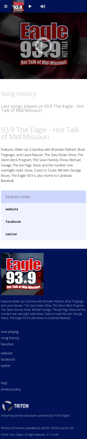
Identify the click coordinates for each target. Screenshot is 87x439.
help (4, 383)
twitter (11, 234)
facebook (13, 221)
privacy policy (11, 389)
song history (10, 338)
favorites (7, 344)
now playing (9, 331)
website (12, 209)
